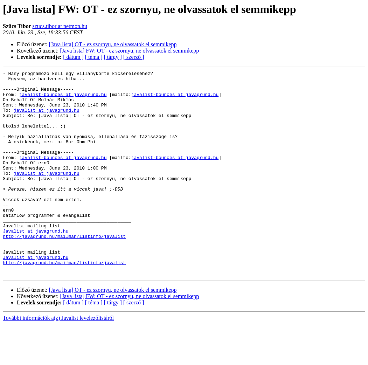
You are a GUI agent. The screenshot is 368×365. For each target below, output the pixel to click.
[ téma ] (94, 57)
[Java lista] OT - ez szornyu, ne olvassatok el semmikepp (113, 44)
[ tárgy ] (113, 57)
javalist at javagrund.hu (46, 118)
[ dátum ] (73, 57)
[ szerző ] (133, 57)
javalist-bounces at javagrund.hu (63, 99)
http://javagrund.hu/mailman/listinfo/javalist (64, 270)
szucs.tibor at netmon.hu (59, 26)
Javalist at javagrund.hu (35, 263)
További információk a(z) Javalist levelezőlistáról (58, 359)
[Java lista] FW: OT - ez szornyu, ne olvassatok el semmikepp (129, 51)
